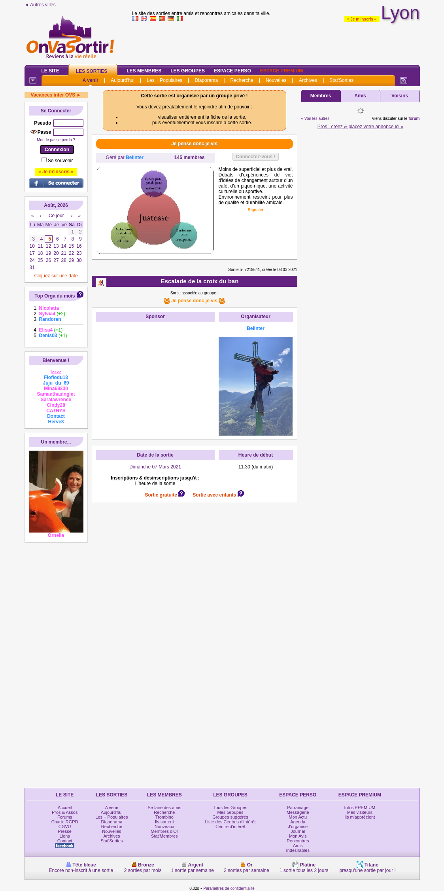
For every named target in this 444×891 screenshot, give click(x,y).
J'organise (298, 826)
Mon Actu (298, 817)
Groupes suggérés (230, 817)
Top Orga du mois (55, 296)
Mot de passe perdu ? (56, 140)
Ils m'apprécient (360, 817)
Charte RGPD (64, 821)
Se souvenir (60, 160)
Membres (320, 96)
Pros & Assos (64, 812)
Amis (360, 96)
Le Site (50, 71)
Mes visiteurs (359, 812)
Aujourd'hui (122, 80)
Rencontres (298, 840)
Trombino (164, 817)
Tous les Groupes (230, 807)
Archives (308, 80)
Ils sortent (164, 821)
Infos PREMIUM (359, 807)
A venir (90, 80)
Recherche (241, 80)
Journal (298, 831)
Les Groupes (187, 71)
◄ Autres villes (40, 5)
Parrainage (297, 807)
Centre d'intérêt (230, 826)
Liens (65, 836)
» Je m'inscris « (361, 19)
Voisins (399, 96)
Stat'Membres (164, 836)
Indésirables (298, 850)
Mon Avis (297, 836)
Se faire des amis (164, 807)
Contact (64, 840)
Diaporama (206, 80)
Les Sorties (91, 71)
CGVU (65, 826)
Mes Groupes (230, 812)
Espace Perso (232, 71)
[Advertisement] (155, 375)
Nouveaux (164, 826)
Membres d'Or (164, 831)
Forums (64, 817)
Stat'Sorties (341, 80)
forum (413, 118)
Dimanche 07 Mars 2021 (155, 467)
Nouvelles (276, 80)
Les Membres (144, 71)
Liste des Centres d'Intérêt (230, 821)
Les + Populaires (164, 80)
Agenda (297, 821)
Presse (65, 831)
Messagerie (298, 812)
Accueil (65, 807)
